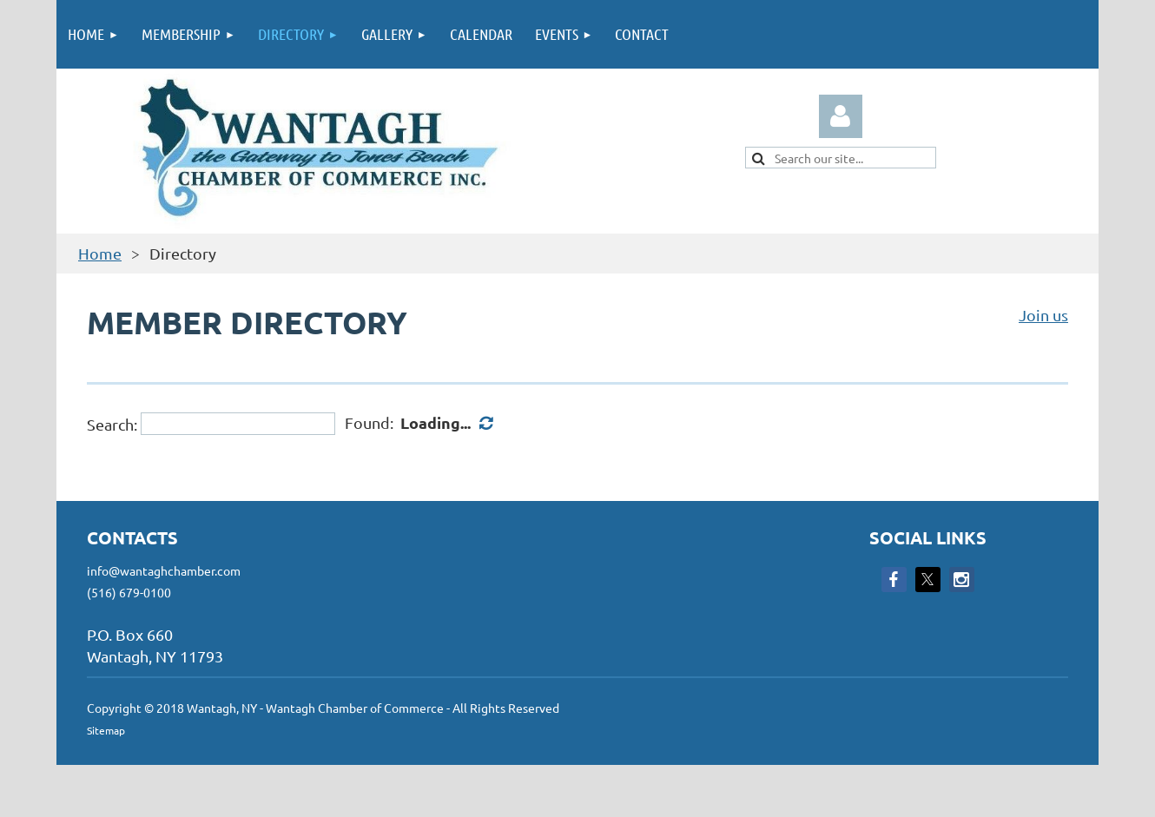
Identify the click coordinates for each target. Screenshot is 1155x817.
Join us (1043, 315)
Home (100, 253)
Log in (840, 116)
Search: (112, 423)
